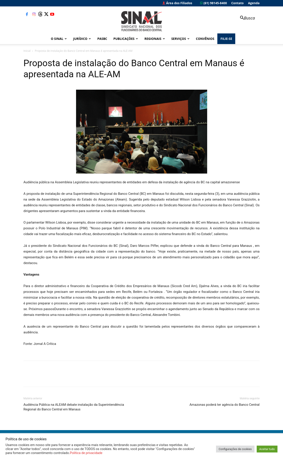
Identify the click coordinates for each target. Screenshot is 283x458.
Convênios (205, 39)
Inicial (27, 51)
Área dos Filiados (177, 3)
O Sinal (59, 39)
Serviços (180, 39)
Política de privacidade (86, 453)
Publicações (125, 39)
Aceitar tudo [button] (267, 449)
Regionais (154, 39)
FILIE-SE (226, 39)
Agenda (254, 3)
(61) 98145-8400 (213, 3)
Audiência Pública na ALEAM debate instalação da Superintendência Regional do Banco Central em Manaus (73, 407)
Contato (237, 3)
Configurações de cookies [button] (235, 449)
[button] (245, 18)
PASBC (102, 39)
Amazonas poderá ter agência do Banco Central (224, 405)
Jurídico (82, 39)
